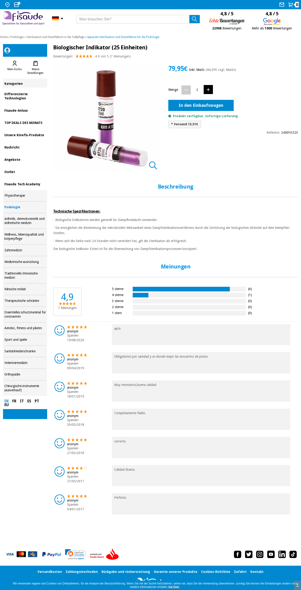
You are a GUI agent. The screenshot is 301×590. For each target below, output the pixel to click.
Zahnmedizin (25, 250)
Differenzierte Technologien (25, 96)
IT (22, 401)
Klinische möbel (25, 289)
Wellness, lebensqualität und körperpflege (25, 236)
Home (4, 37)
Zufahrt (240, 572)
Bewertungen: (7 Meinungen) (92, 57)
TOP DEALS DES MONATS (25, 122)
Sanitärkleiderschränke (25, 351)
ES (29, 401)
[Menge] (197, 89)
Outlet (25, 171)
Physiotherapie (25, 195)
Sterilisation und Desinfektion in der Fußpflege (55, 37)
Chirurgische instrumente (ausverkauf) (25, 388)
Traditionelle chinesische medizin (25, 275)
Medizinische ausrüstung (25, 262)
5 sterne (117, 288)
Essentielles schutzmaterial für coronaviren (25, 314)
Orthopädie (25, 374)
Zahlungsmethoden (82, 572)
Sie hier (173, 587)
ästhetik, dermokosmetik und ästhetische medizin (25, 221)
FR (14, 401)
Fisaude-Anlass (25, 110)
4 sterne (117, 295)
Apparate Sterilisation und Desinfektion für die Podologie (123, 37)
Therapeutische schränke (25, 300)
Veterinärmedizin (25, 363)
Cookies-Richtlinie (215, 572)
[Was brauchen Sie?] (138, 19)
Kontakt (257, 572)
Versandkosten (49, 572)
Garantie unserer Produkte (175, 572)
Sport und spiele (25, 339)
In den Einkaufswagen (201, 105)
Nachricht (25, 147)
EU (6, 405)
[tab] (14, 67)
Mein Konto (14, 69)
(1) (250, 295)
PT (37, 401)
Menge (173, 89)
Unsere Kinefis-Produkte (25, 135)
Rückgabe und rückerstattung (125, 572)
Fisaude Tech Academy (25, 184)
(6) (250, 288)
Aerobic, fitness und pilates (25, 328)
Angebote (25, 159)
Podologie (17, 37)
